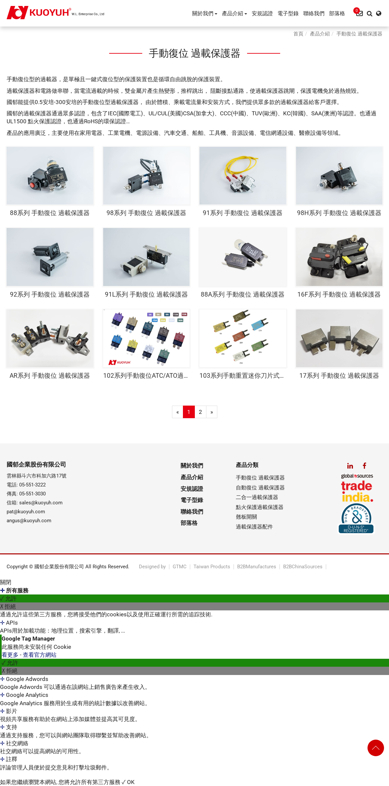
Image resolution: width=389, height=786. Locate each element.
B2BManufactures (256, 566)
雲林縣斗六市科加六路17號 (36, 476)
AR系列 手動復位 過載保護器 (50, 375)
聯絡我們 (313, 13)
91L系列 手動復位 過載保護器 (146, 294)
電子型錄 (288, 13)
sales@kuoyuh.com (41, 503)
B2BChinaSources (303, 566)
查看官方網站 (40, 654)
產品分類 (247, 465)
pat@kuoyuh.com (26, 512)
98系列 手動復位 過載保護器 (146, 213)
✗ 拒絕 (8, 606)
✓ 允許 (8, 598)
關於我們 (204, 13)
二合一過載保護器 (257, 497)
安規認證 (262, 13)
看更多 (11, 654)
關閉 (5, 582)
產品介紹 (234, 13)
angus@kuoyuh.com (29, 521)
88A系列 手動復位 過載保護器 (242, 294)
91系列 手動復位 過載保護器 (242, 213)
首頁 (298, 34)
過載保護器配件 (254, 527)
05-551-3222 (32, 485)
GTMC (180, 566)
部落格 (337, 13)
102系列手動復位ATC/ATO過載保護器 (146, 375)
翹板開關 (246, 517)
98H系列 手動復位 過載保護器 (339, 213)
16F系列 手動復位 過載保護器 (339, 294)
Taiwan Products (212, 566)
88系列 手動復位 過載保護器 (50, 213)
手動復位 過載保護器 (359, 34)
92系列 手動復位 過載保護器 (50, 294)
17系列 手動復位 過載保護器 (339, 375)
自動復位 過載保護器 (260, 487)
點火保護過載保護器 (259, 507)
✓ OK (128, 782)
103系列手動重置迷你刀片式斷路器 (242, 375)
